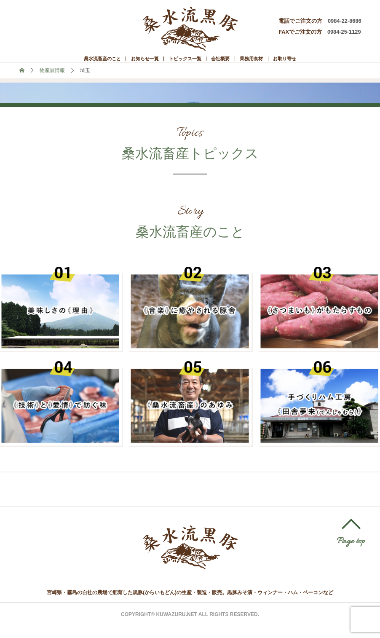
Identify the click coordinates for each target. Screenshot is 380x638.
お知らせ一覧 (125, 63)
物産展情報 (52, 82)
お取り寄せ (326, 63)
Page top (351, 554)
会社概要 (234, 63)
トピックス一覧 (183, 63)
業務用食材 (278, 63)
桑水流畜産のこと (64, 63)
